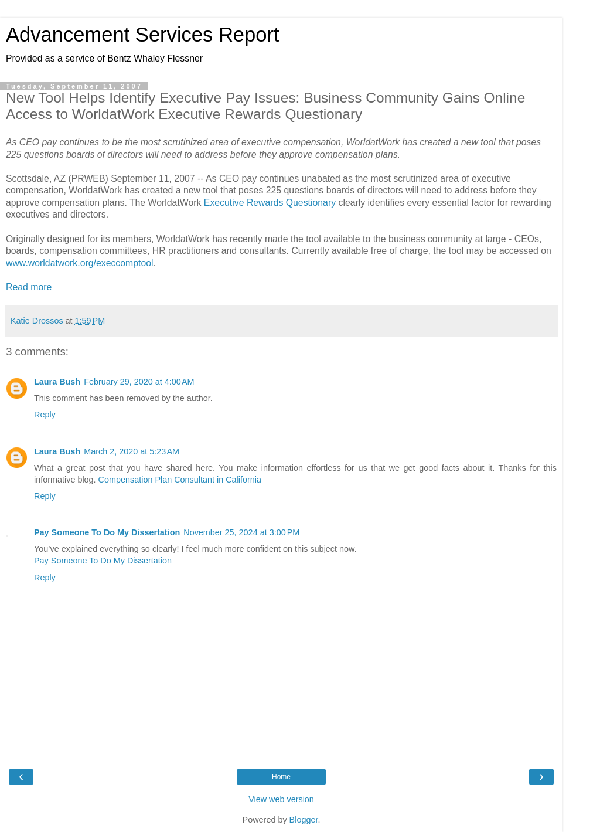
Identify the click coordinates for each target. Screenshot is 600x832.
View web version (281, 799)
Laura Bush (57, 381)
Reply (45, 414)
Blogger (303, 819)
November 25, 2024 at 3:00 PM (241, 532)
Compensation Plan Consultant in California (179, 479)
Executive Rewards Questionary (270, 203)
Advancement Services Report (142, 34)
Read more (29, 287)
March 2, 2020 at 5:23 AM (131, 451)
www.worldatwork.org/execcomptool (80, 263)
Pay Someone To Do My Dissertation (107, 532)
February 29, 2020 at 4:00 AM (139, 381)
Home (281, 777)
